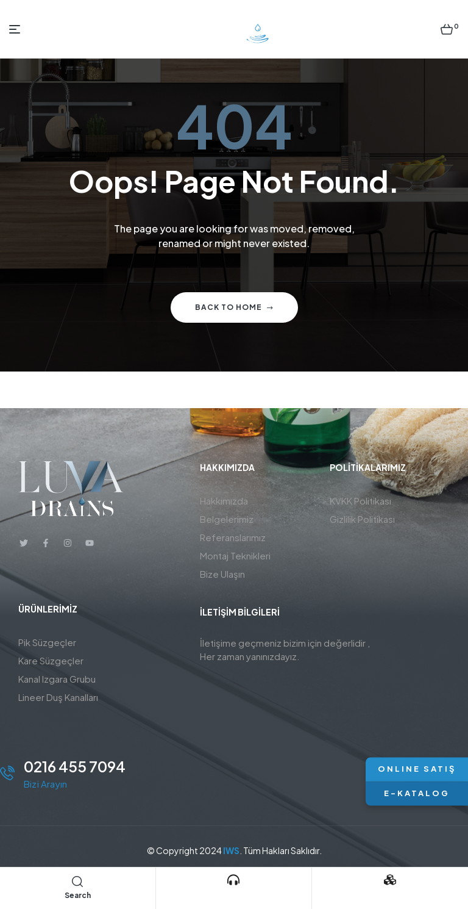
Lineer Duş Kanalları (58, 697)
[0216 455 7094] (7, 773)
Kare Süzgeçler (50, 660)
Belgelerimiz (227, 519)
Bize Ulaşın (222, 574)
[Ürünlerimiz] (390, 880)
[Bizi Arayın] (233, 880)
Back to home (234, 307)
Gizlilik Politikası (362, 519)
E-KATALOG (417, 793)
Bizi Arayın (233, 896)
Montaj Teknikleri (235, 555)
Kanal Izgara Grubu (57, 678)
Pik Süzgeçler (47, 642)
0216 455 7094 (75, 766)
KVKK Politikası (360, 500)
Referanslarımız (233, 537)
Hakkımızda (224, 500)
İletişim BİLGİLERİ (240, 611)
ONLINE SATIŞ (417, 769)
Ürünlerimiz (390, 896)
